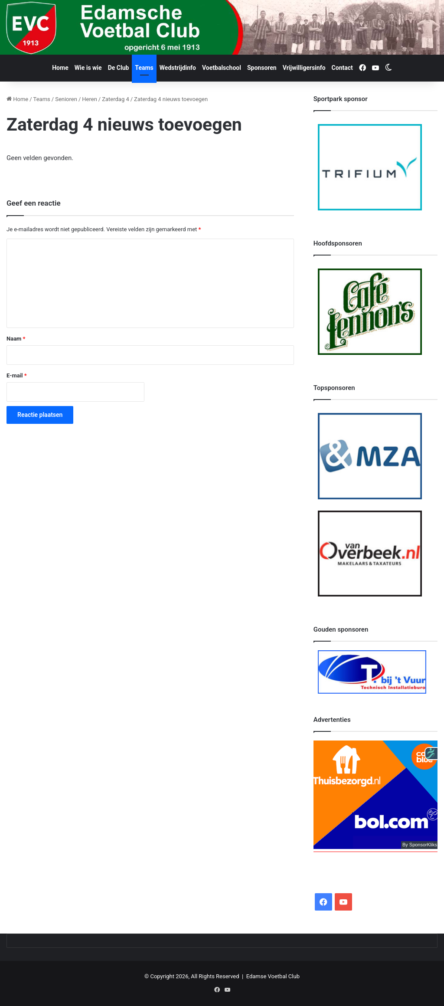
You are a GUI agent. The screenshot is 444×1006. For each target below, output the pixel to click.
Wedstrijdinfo (178, 67)
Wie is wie (88, 67)
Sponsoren (262, 67)
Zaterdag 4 (115, 99)
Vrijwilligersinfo (304, 67)
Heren (89, 99)
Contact (342, 67)
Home (60, 67)
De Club (118, 67)
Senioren (66, 99)
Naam (16, 338)
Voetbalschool (221, 67)
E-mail (17, 375)
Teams (144, 67)
